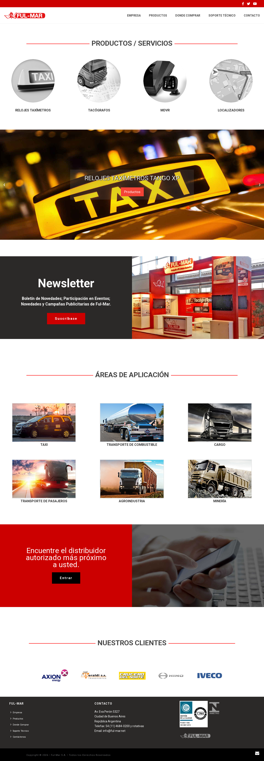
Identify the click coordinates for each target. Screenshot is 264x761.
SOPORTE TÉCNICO (222, 15)
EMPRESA (134, 15)
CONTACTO (252, 15)
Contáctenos (18, 736)
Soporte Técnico (19, 730)
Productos (132, 192)
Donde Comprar (19, 724)
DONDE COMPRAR (187, 15)
